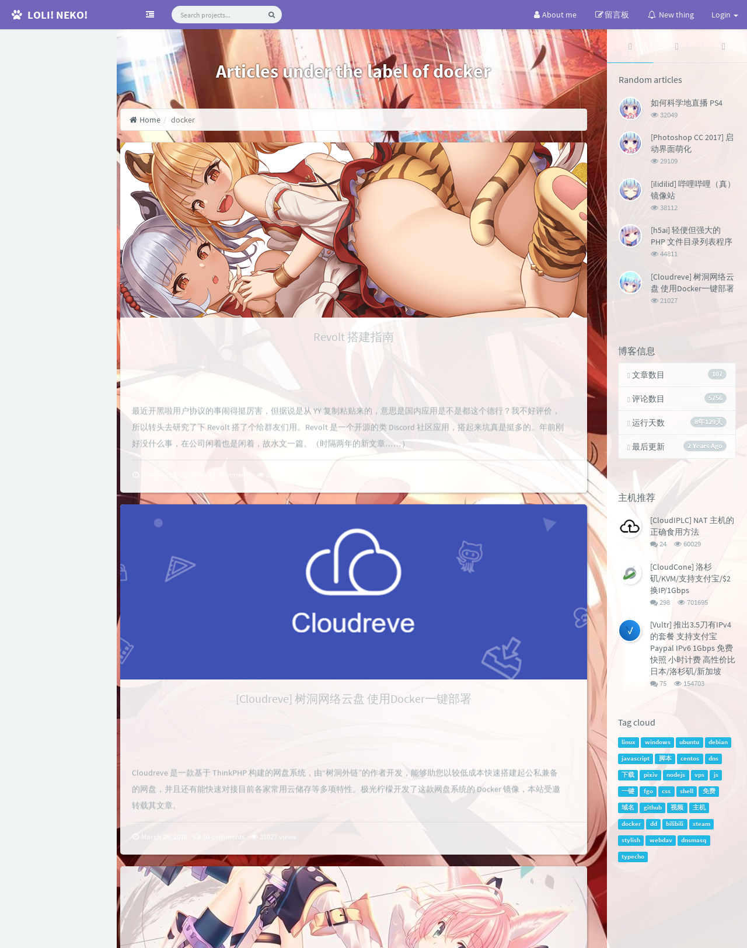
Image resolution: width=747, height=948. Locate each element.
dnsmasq (694, 844)
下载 (629, 778)
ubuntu (690, 746)
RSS (64, 153)
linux (630, 746)
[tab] (631, 46)
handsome (606, 933)
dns (715, 762)
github (654, 811)
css (667, 795)
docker (632, 827)
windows (659, 746)
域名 (629, 811)
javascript (637, 762)
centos (691, 762)
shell (687, 795)
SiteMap (273, 933)
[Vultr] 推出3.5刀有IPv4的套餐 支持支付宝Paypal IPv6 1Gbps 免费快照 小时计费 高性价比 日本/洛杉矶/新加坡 (692, 650)
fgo (649, 795)
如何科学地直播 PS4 (687, 102)
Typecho (530, 933)
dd (654, 827)
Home (164, 119)
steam (702, 827)
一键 (629, 795)
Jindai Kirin (719, 933)
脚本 (666, 762)
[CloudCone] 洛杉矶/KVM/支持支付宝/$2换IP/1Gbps (691, 580)
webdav (662, 844)
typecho (634, 860)
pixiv (652, 778)
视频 (678, 811)
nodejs (677, 778)
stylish (632, 844)
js (717, 778)
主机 (700, 811)
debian (719, 746)
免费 (710, 795)
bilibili (676, 827)
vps (701, 778)
